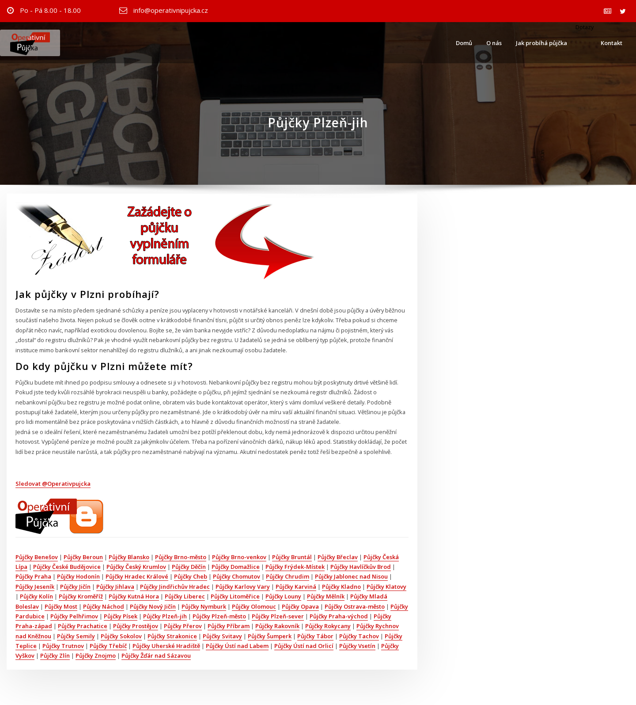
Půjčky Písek (120, 616)
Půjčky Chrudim (287, 576)
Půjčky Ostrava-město (355, 606)
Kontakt (611, 43)
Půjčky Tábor (315, 636)
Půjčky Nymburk (204, 606)
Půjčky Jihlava (115, 587)
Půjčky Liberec (185, 596)
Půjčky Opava (300, 606)
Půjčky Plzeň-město (219, 616)
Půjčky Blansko (129, 557)
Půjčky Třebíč (108, 646)
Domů (464, 43)
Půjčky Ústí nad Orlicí (303, 646)
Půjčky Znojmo (96, 655)
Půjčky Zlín (55, 655)
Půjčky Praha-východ (339, 616)
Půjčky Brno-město (180, 557)
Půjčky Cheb (190, 576)
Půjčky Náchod (103, 606)
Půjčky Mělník (325, 596)
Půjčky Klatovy (386, 587)
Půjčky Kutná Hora (134, 596)
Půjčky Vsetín (357, 646)
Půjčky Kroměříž (81, 596)
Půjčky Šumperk (270, 636)
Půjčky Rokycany (328, 626)
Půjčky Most (61, 606)
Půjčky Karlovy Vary (243, 587)
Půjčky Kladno (341, 587)
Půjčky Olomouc (254, 606)
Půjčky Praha (33, 576)
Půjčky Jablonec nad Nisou (351, 576)
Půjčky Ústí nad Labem (237, 646)
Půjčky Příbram (229, 626)
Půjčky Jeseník (34, 587)
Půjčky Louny (283, 596)
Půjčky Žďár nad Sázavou (156, 655)
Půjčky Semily (76, 636)
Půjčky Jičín (75, 587)
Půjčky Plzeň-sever (278, 616)
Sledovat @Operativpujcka (53, 484)
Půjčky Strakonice (172, 636)
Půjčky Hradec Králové (137, 576)
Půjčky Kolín (36, 596)
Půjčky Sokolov (121, 636)
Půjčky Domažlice (236, 567)
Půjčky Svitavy (222, 636)
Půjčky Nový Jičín (153, 606)
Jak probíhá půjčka (541, 43)
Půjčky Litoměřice (235, 596)
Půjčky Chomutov (236, 576)
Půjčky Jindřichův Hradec (175, 587)
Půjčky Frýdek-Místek (295, 567)
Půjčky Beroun (83, 557)
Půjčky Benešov (36, 557)
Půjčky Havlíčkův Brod (360, 567)
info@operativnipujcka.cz (170, 10)
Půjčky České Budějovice (67, 567)
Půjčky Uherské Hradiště (166, 646)
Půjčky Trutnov (63, 646)
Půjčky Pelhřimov (74, 616)
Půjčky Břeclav (338, 557)
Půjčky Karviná (296, 587)
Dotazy (584, 27)
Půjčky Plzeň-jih (165, 616)
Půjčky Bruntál (292, 557)
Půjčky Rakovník (277, 626)
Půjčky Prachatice (82, 626)
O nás (494, 43)
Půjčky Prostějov (135, 626)
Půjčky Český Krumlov (136, 567)
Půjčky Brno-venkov (239, 557)
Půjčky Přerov (183, 626)
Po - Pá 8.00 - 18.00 (50, 10)
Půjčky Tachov (359, 636)
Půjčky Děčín (189, 567)
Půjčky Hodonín (78, 576)
